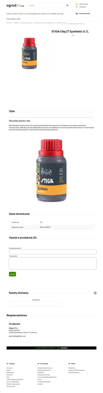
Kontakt (40, 384)
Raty (8, 377)
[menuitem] (9, 13)
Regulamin (40, 372)
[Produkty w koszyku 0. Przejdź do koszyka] (84, 13)
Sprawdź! (64, 348)
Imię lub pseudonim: (15, 248)
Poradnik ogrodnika (43, 382)
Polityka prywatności (44, 370)
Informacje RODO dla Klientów (46, 377)
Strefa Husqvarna (73, 372)
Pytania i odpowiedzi (13, 384)
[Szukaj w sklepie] (46, 5)
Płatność (9, 375)
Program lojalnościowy (44, 368)
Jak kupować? (11, 386)
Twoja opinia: (13, 256)
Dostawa (9, 368)
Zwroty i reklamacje (13, 382)
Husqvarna (71, 368)
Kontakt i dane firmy (43, 375)
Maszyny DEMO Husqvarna (76, 370)
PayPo (9, 370)
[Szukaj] (67, 5)
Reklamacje (10, 372)
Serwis (39, 379)
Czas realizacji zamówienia (15, 379)
